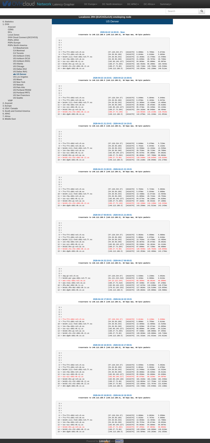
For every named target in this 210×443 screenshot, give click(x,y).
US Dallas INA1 (20, 71)
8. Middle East (9, 119)
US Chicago (18, 66)
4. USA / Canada (10, 108)
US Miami (17, 79)
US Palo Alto (19, 87)
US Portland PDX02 (22, 90)
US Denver (21, 74)
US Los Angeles (20, 77)
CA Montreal (19, 50)
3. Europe (7, 106)
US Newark (18, 85)
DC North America (112, 4)
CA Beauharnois (20, 48)
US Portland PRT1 (21, 93)
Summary (165, 4)
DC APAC (133, 4)
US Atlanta (18, 64)
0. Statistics (8, 22)
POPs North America (17, 45)
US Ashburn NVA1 (21, 61)
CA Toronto (18, 53)
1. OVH (6, 24)
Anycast (12, 27)
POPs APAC (13, 40)
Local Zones (13, 35)
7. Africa (6, 116)
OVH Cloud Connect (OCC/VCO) (23, 37)
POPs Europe (14, 43)
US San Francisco (21, 95)
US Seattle (18, 98)
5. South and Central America (16, 111)
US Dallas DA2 (20, 69)
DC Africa (149, 4)
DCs (10, 32)
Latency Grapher (55, 4)
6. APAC (6, 114)
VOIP (10, 100)
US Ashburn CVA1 (21, 56)
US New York (19, 82)
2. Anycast (7, 103)
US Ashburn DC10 (21, 58)
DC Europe (90, 4)
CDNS (10, 29)
